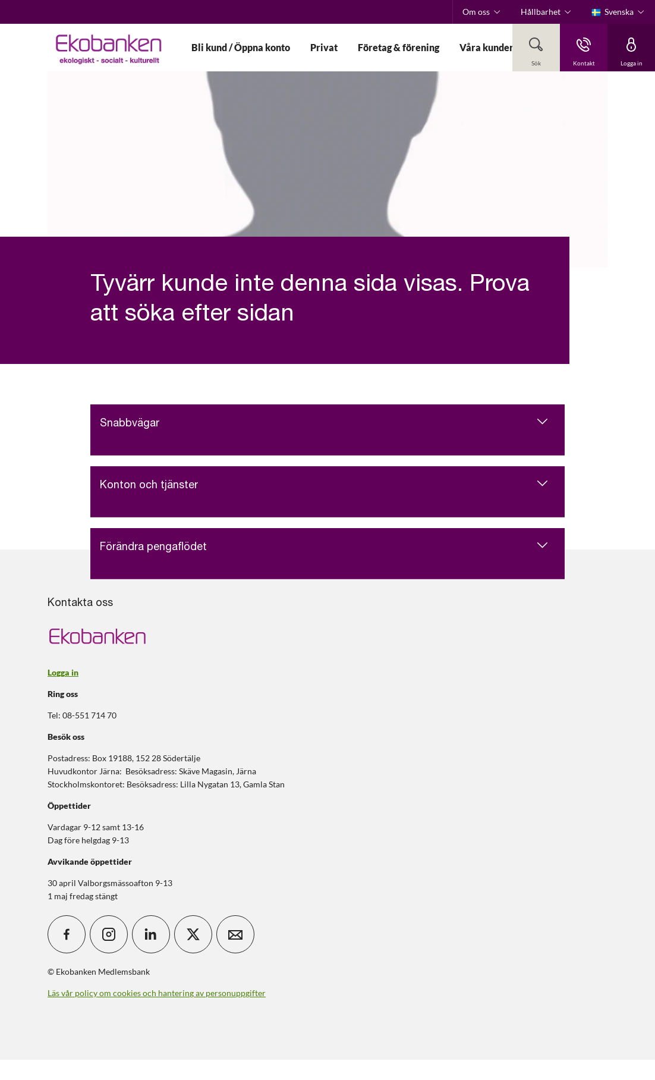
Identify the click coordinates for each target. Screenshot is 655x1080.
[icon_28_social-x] (193, 934)
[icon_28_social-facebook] (67, 934)
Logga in (63, 672)
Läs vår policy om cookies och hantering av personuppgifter (157, 993)
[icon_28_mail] (235, 934)
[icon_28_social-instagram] (109, 934)
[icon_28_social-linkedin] (151, 934)
